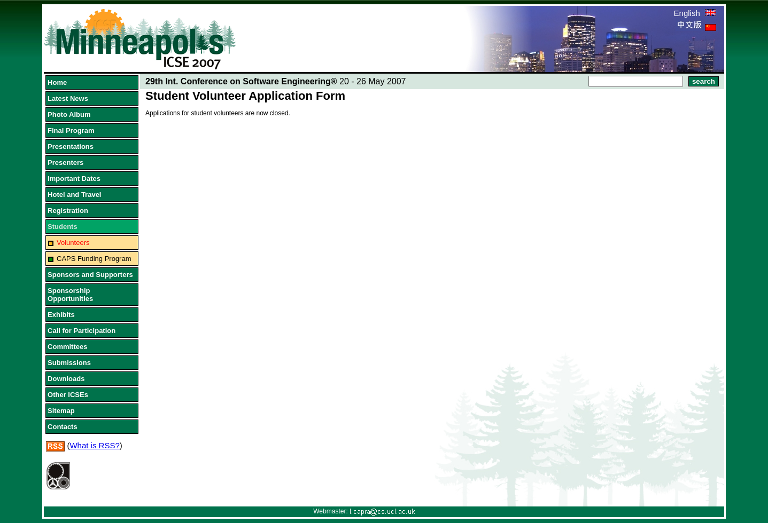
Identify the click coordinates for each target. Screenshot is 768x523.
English (695, 13)
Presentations (71, 146)
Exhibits (61, 315)
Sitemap (61, 411)
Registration (68, 211)
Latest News (68, 98)
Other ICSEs (68, 395)
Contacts (62, 427)
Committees (67, 347)
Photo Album (69, 114)
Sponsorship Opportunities (70, 295)
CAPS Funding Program (94, 259)
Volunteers (73, 243)
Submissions (69, 363)
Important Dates (74, 179)
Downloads (66, 379)
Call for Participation (81, 331)
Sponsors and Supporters (90, 275)
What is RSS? (94, 445)
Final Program (71, 130)
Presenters (65, 163)
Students (62, 227)
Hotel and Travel (74, 195)
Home (57, 82)
